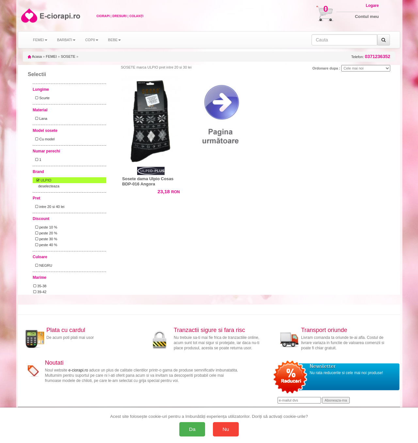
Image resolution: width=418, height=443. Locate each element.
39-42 (39, 292)
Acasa (35, 56)
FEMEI (51, 56)
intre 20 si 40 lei (48, 207)
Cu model (44, 139)
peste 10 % (45, 227)
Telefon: (370, 56)
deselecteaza (48, 186)
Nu (226, 429)
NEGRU (42, 265)
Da (192, 429)
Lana (40, 118)
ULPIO (42, 180)
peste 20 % (45, 233)
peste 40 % (45, 245)
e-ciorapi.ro (78, 370)
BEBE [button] (114, 40)
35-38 (39, 286)
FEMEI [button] (40, 40)
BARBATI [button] (66, 40)
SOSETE (68, 56)
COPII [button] (91, 40)
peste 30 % (45, 239)
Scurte (41, 98)
